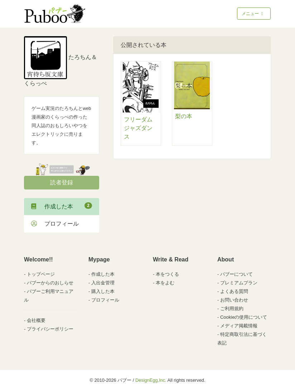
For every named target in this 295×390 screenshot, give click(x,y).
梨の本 (183, 116)
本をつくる (167, 274)
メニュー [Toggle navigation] (253, 13)
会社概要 (36, 320)
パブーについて (236, 274)
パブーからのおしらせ (50, 282)
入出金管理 (103, 282)
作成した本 (61, 206)
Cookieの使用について (243, 317)
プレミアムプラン (238, 282)
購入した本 (103, 291)
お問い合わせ (234, 300)
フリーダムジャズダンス (138, 128)
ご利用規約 (231, 308)
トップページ (41, 274)
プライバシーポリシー (50, 329)
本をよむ (165, 282)
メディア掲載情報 (238, 325)
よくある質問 (234, 291)
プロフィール (55, 224)
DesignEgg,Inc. (150, 380)
